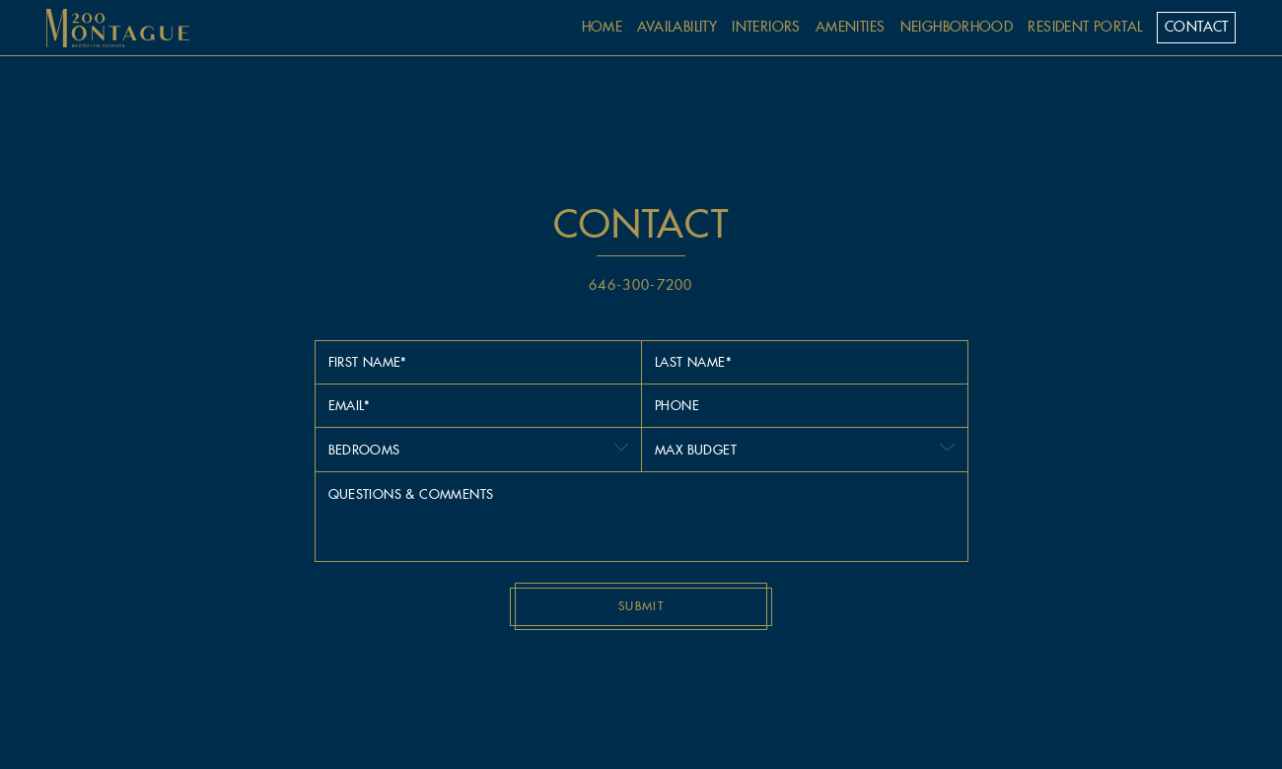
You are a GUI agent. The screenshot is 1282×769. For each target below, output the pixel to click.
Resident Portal (1085, 26)
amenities (851, 26)
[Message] (641, 517)
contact (1197, 26)
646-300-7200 (641, 285)
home (602, 26)
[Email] (478, 405)
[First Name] (478, 362)
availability (677, 26)
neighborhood (957, 26)
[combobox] (478, 449)
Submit (641, 605)
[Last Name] (804, 362)
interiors (766, 26)
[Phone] (804, 405)
